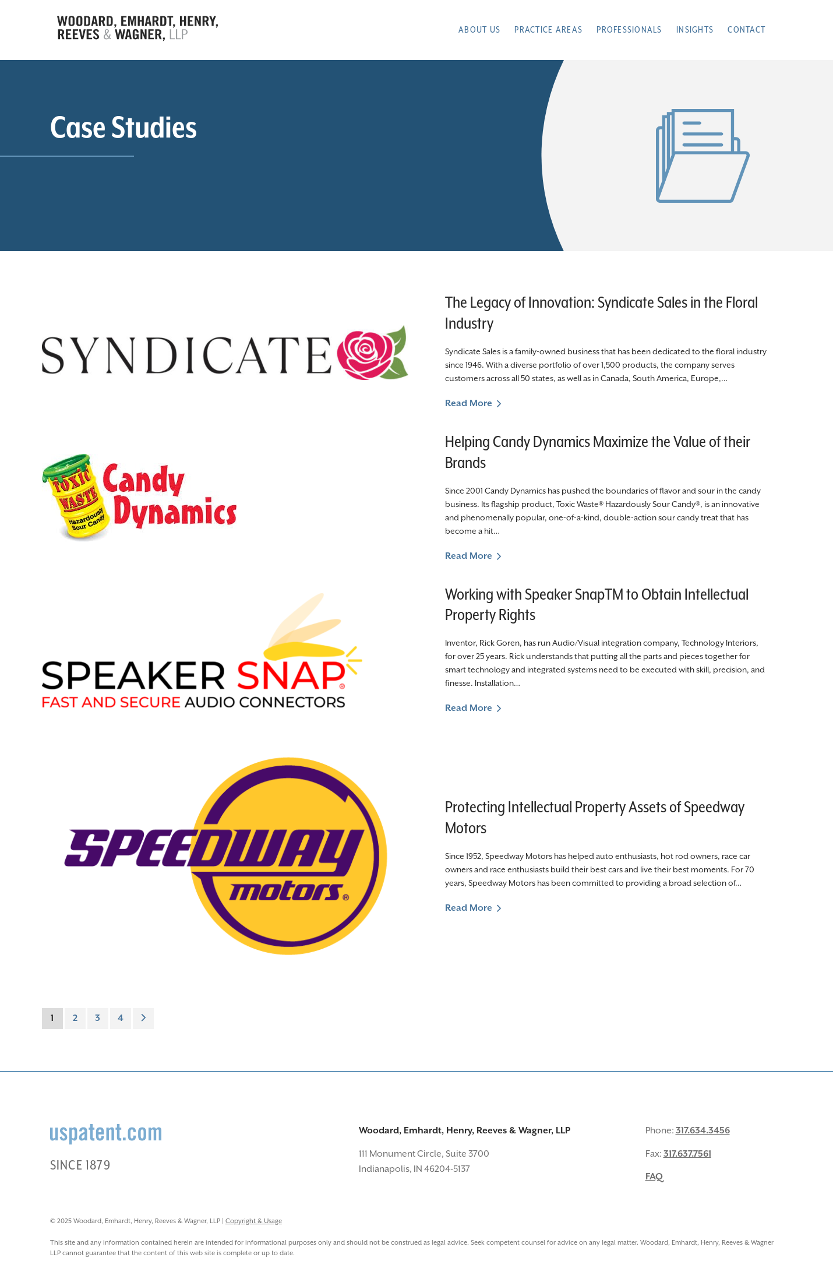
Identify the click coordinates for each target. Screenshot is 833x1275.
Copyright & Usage (253, 1221)
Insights (695, 30)
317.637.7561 (687, 1154)
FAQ (654, 1176)
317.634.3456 (703, 1130)
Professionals (629, 30)
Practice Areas (548, 30)
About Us (479, 30)
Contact (746, 30)
